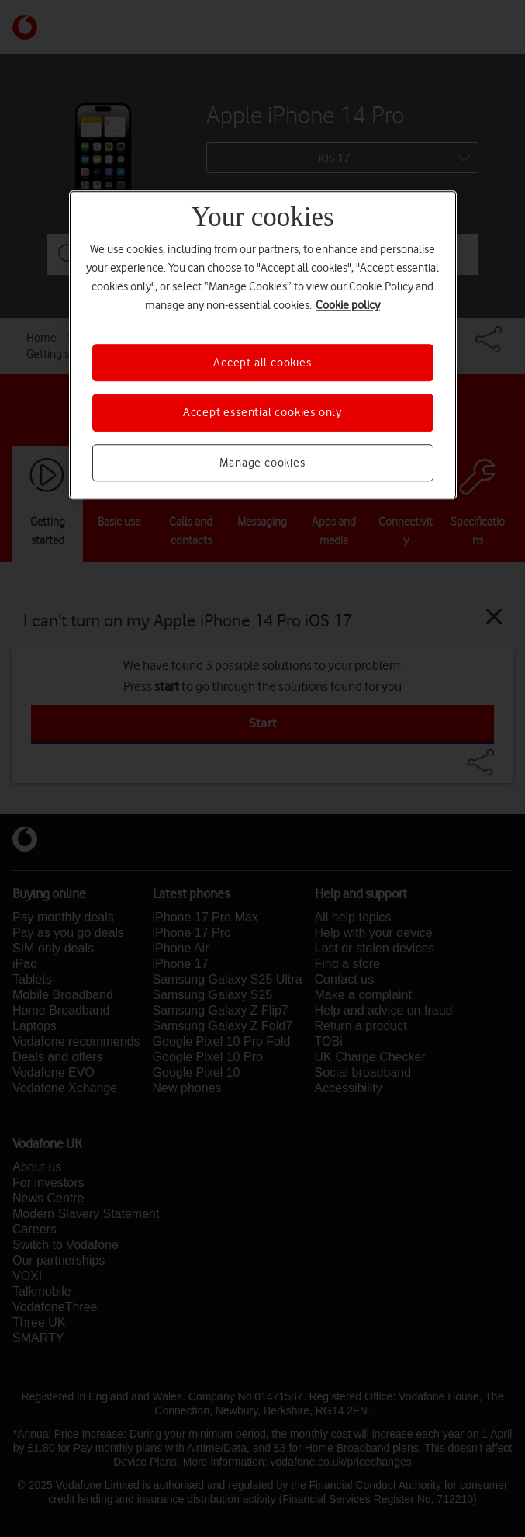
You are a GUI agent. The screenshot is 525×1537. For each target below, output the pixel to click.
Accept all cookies (262, 363)
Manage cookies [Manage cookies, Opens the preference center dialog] (262, 463)
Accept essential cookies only (262, 413)
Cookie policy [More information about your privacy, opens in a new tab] (348, 305)
